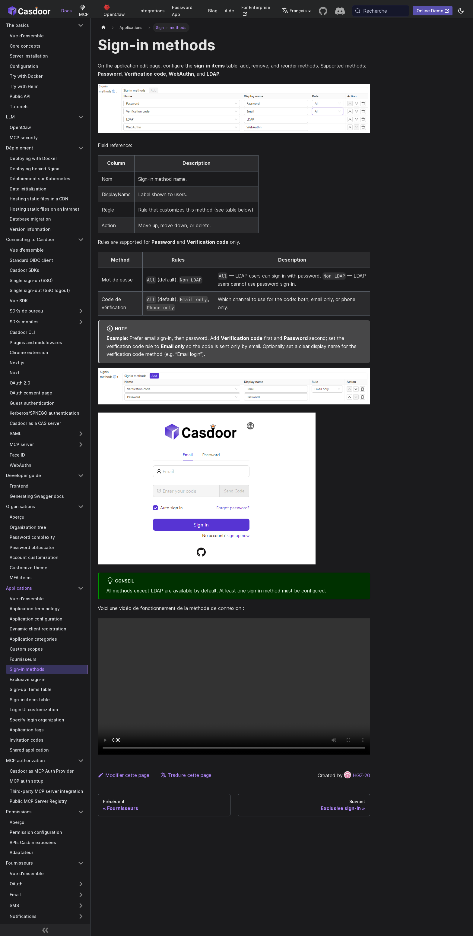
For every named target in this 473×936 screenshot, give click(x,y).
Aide (229, 10)
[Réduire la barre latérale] (45, 930)
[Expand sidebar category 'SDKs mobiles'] (80, 322)
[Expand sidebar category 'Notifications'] (80, 916)
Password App (182, 11)
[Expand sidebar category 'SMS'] (80, 905)
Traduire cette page (185, 775)
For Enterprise (255, 10)
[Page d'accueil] (103, 27)
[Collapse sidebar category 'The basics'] (80, 25)
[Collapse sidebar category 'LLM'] (80, 117)
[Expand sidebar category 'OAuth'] (80, 884)
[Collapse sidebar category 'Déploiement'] (80, 148)
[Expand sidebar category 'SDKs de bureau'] (80, 311)
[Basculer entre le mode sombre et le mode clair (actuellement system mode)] (461, 11)
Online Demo (433, 10)
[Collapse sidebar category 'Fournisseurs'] (80, 863)
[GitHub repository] (323, 11)
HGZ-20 (357, 775)
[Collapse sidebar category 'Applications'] (80, 588)
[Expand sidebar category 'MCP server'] (80, 444)
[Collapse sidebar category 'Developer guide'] (80, 475)
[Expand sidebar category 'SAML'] (80, 433)
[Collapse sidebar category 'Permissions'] (80, 812)
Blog (212, 10)
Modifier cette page (123, 775)
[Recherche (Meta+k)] (380, 11)
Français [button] (294, 10)
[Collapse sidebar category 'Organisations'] (80, 506)
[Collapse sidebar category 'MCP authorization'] (80, 760)
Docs (66, 10)
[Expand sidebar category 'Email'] (80, 895)
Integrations (152, 10)
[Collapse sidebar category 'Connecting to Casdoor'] (80, 239)
